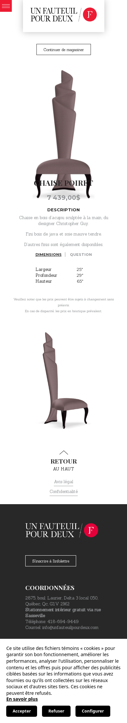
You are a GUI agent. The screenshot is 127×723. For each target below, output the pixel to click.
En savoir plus (22, 699)
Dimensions (48, 254)
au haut (63, 460)
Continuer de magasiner (63, 49)
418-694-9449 (62, 621)
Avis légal (63, 482)
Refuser (56, 711)
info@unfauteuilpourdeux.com (70, 627)
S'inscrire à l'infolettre (50, 561)
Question (81, 254)
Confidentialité (64, 491)
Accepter (21, 711)
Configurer (93, 711)
